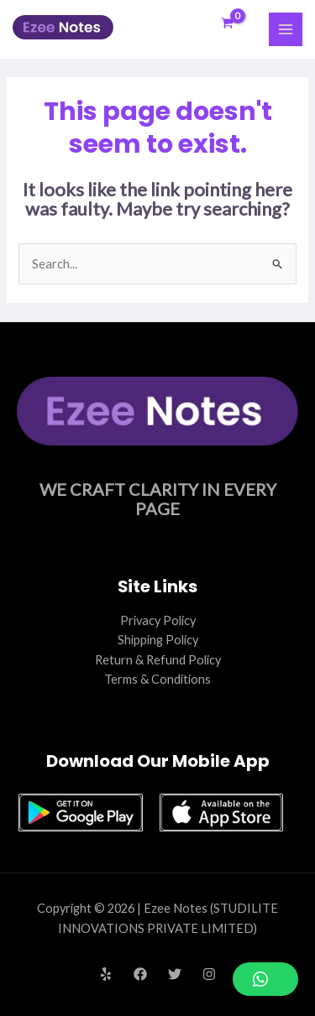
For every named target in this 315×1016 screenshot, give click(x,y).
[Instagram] (209, 974)
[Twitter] (174, 974)
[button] (265, 979)
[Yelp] (106, 974)
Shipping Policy (158, 640)
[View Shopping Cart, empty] (227, 24)
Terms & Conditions (157, 679)
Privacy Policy (158, 620)
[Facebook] (140, 974)
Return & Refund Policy (158, 660)
